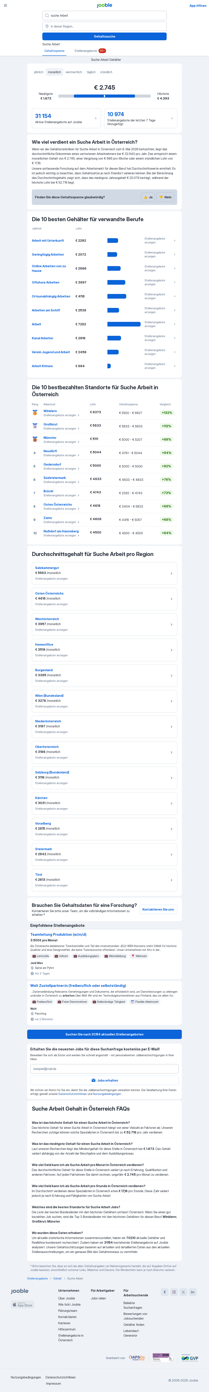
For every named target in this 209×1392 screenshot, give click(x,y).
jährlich (38, 72)
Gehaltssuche (104, 36)
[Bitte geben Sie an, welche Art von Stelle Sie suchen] (104, 15)
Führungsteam (67, 1311)
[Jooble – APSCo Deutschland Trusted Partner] (137, 1358)
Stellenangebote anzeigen (160, 240)
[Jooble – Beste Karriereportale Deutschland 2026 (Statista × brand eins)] (163, 1358)
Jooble (193, 1380)
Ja (148, 197)
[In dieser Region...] (104, 26)
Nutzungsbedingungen (107, 1094)
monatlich (54, 72)
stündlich (106, 72)
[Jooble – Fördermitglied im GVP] (190, 1358)
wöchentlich (74, 72)
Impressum (53, 1383)
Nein (165, 197)
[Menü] (5, 5)
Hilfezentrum (67, 1329)
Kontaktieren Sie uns (158, 909)
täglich (91, 72)
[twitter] (183, 1292)
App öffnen (198, 6)
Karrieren (64, 1323)
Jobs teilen (98, 1298)
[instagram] (174, 1292)
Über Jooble (66, 1298)
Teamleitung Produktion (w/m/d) (58, 934)
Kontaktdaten (67, 1317)
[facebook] (165, 1292)
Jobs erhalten (104, 1080)
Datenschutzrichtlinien (72, 1094)
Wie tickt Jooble (69, 1304)
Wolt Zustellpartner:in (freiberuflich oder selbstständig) (78, 986)
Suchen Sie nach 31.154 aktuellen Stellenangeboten (104, 1034)
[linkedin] (193, 1292)
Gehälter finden (134, 1325)
